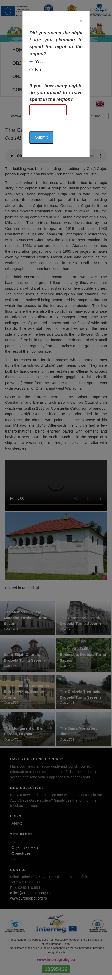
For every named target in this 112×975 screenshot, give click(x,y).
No (38, 69)
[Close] (81, 20)
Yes (39, 61)
